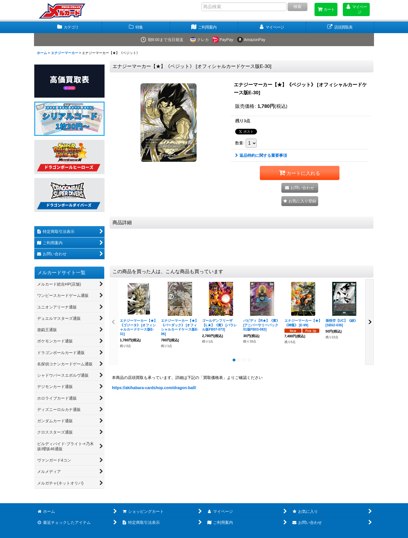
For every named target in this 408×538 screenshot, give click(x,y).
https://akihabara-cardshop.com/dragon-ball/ (154, 387)
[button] (299, 201)
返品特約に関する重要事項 (261, 155)
